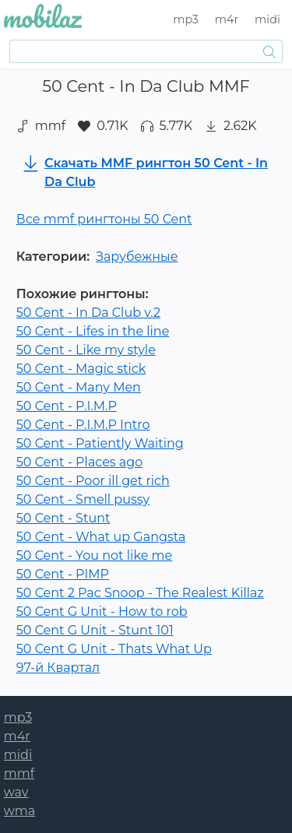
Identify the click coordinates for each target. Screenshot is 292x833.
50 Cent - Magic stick (81, 368)
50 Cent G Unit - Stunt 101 (95, 630)
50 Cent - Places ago (79, 462)
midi (267, 19)
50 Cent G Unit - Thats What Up (114, 648)
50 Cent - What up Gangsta (101, 536)
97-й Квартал (58, 667)
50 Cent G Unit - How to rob (102, 611)
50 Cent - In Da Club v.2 (88, 312)
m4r (227, 19)
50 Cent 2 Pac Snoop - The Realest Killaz (140, 592)
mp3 (186, 19)
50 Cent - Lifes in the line (93, 331)
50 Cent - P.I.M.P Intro (83, 424)
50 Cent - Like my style (86, 350)
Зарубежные (137, 256)
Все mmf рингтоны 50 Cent (104, 219)
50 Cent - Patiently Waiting (100, 443)
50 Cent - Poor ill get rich (93, 480)
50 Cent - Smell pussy (83, 499)
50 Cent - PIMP (62, 574)
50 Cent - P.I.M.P (66, 406)
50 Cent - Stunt (63, 518)
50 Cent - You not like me (94, 555)
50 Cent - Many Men (78, 387)
